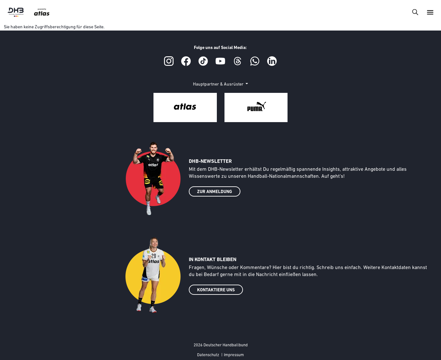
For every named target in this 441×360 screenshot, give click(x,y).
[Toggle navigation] (415, 11)
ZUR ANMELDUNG (214, 192)
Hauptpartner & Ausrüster (219, 84)
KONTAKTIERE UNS (216, 290)
